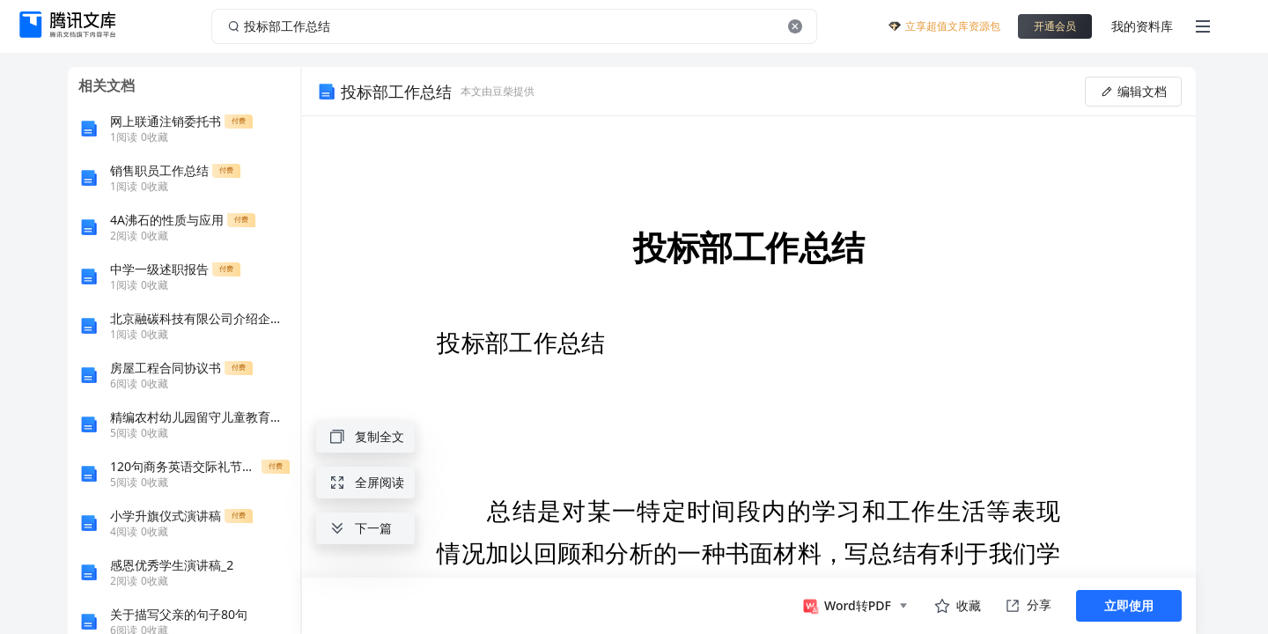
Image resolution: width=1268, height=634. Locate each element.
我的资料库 (1142, 26)
